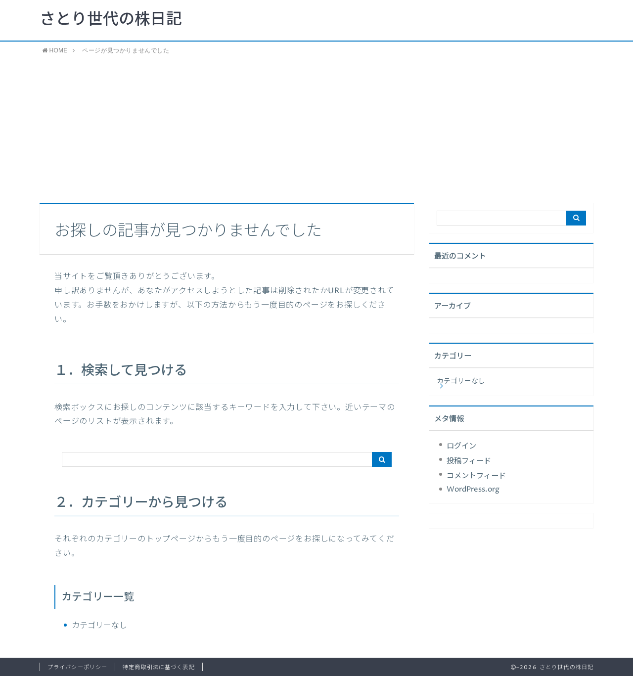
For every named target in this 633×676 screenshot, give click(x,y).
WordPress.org (473, 489)
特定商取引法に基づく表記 (158, 667)
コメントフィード (476, 476)
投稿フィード (469, 461)
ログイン (461, 446)
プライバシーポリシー (77, 667)
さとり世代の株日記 (111, 20)
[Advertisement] (316, 129)
